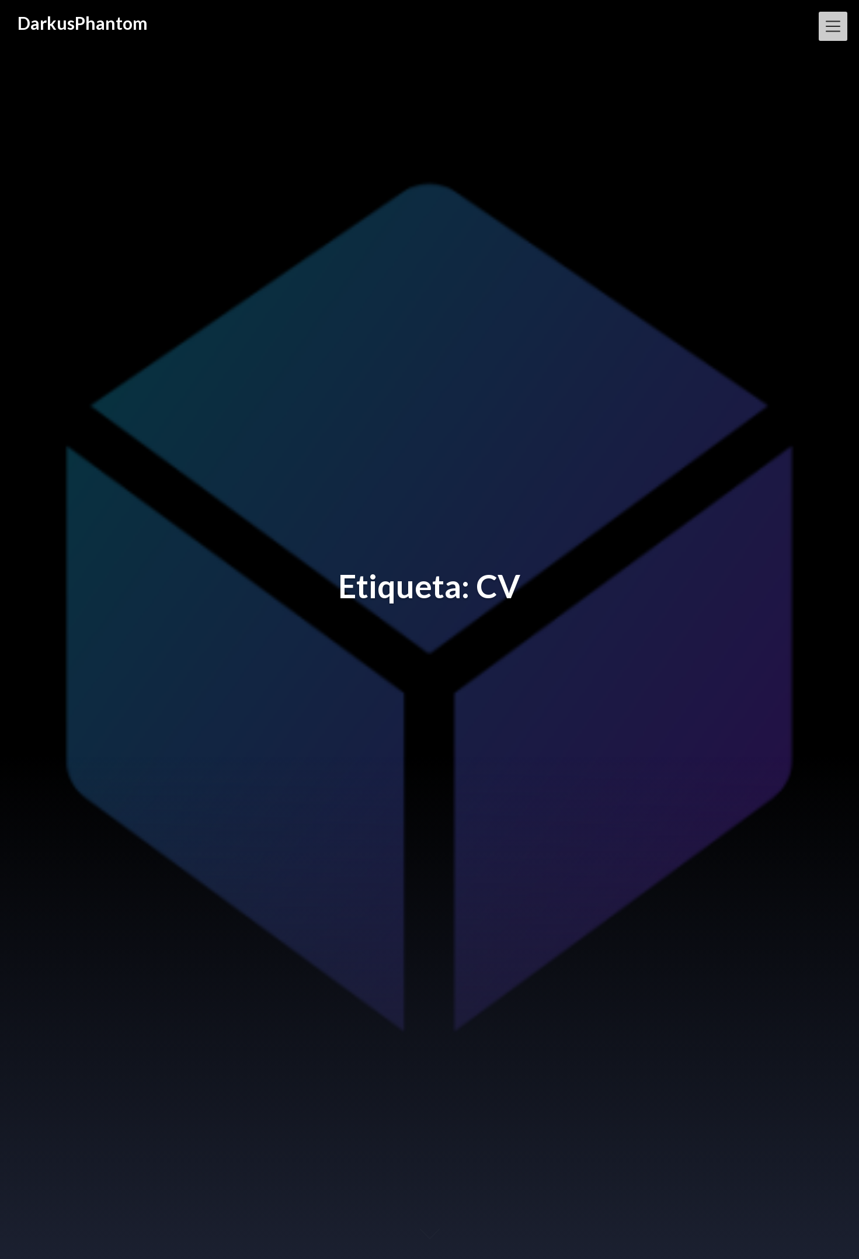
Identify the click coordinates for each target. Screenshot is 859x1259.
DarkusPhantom (83, 22)
